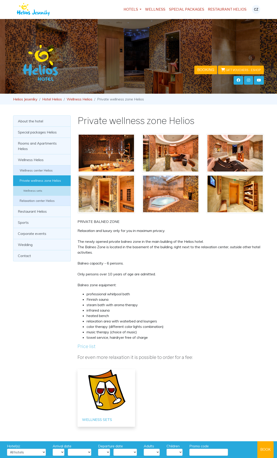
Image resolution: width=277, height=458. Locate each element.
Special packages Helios (37, 132)
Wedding (25, 244)
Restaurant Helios (227, 9)
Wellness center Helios (35, 170)
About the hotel (30, 121)
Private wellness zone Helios (39, 180)
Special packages (186, 9)
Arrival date (62, 446)
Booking (205, 70)
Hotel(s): (14, 446)
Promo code (199, 446)
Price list (86, 346)
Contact (24, 255)
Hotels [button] (131, 9)
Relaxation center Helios (36, 201)
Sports (23, 222)
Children (173, 446)
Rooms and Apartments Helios (37, 146)
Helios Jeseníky (25, 99)
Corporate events (32, 233)
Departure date (110, 446)
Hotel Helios (52, 99)
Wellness (155, 9)
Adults (149, 446)
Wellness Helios (79, 99)
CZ (256, 9)
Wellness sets (30, 190)
